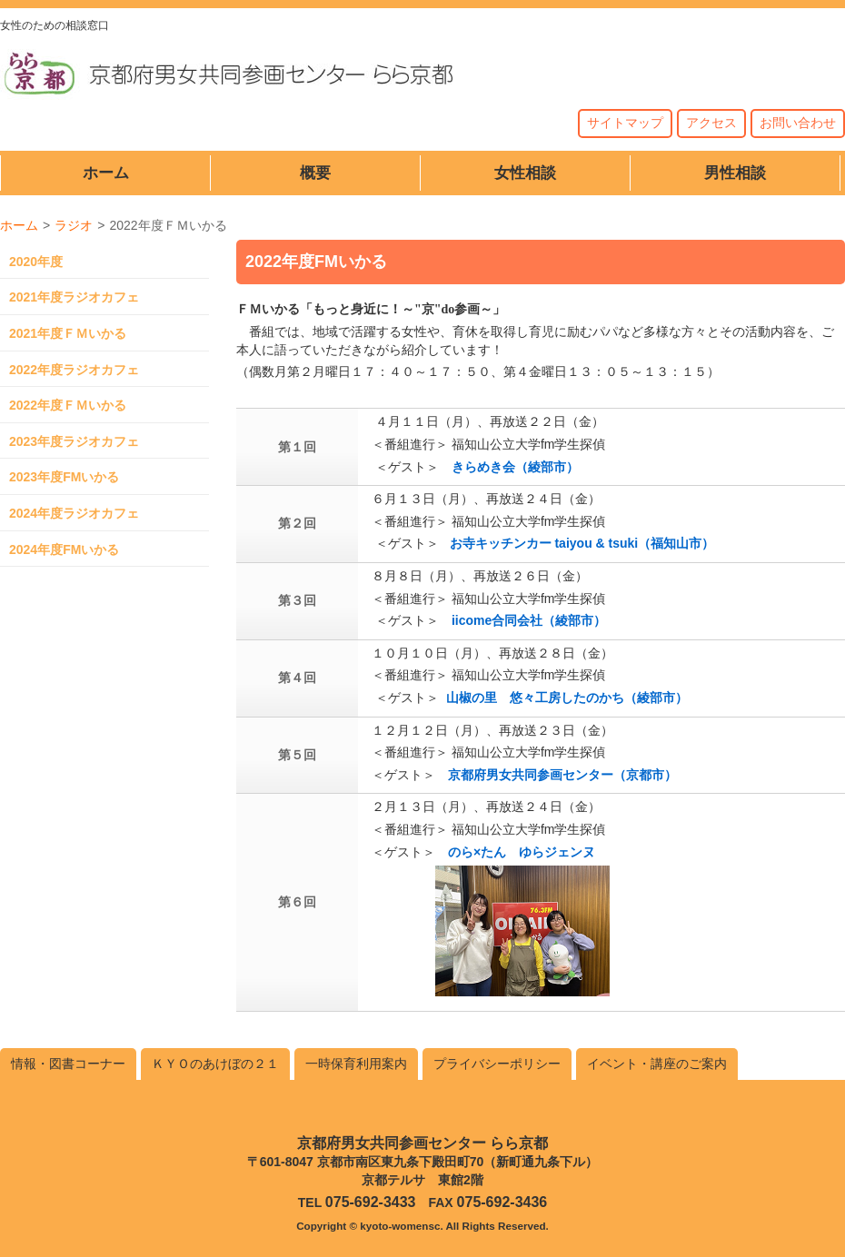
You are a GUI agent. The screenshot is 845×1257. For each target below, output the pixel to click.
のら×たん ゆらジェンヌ (521, 852)
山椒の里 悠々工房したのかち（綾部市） (567, 697)
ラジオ (74, 225)
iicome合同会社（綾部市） (529, 620)
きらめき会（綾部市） (515, 467)
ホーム (19, 225)
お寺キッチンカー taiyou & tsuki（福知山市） (582, 543)
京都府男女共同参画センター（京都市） (562, 774)
